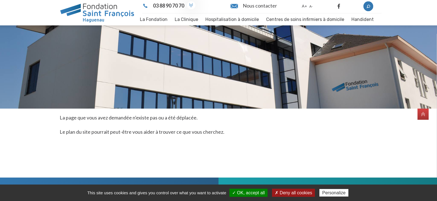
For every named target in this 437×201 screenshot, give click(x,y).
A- (311, 6)
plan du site (78, 132)
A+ (304, 6)
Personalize (334, 192)
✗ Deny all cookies (293, 192)
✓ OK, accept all (248, 192)
